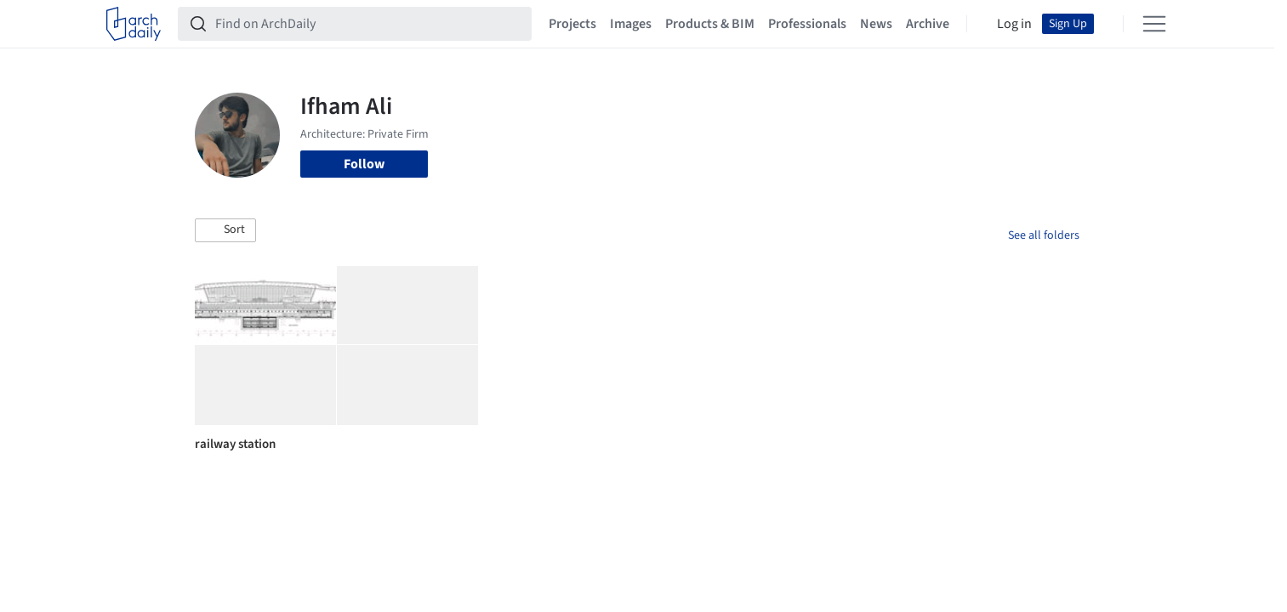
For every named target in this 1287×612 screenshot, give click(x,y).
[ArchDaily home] (133, 24)
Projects (572, 23)
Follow (364, 164)
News (876, 23)
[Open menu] (1154, 23)
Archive (927, 23)
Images (631, 23)
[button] (225, 230)
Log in (1014, 23)
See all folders (1043, 235)
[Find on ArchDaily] (368, 24)
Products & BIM (710, 23)
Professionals (807, 23)
